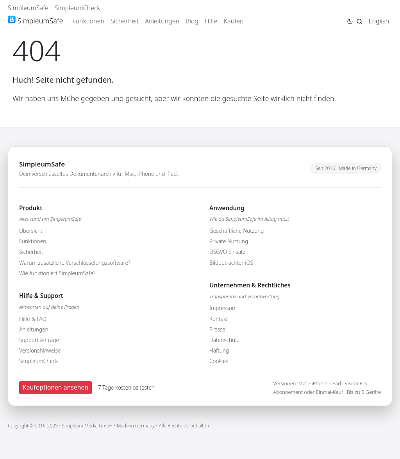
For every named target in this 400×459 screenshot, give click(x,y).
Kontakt (218, 319)
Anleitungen (162, 21)
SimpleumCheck (77, 8)
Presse (217, 329)
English (379, 21)
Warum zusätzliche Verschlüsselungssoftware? (74, 262)
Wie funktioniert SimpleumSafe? (57, 273)
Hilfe (211, 21)
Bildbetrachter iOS (231, 262)
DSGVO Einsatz (227, 251)
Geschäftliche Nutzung (236, 230)
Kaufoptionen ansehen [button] (55, 387)
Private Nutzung (228, 241)
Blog (192, 21)
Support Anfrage (39, 340)
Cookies (218, 361)
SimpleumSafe (28, 8)
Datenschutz (224, 340)
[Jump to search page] (359, 20)
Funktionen (88, 21)
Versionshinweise (40, 350)
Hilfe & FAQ (32, 319)
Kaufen (234, 21)
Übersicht (31, 230)
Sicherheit (125, 21)
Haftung (219, 350)
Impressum (223, 308)
